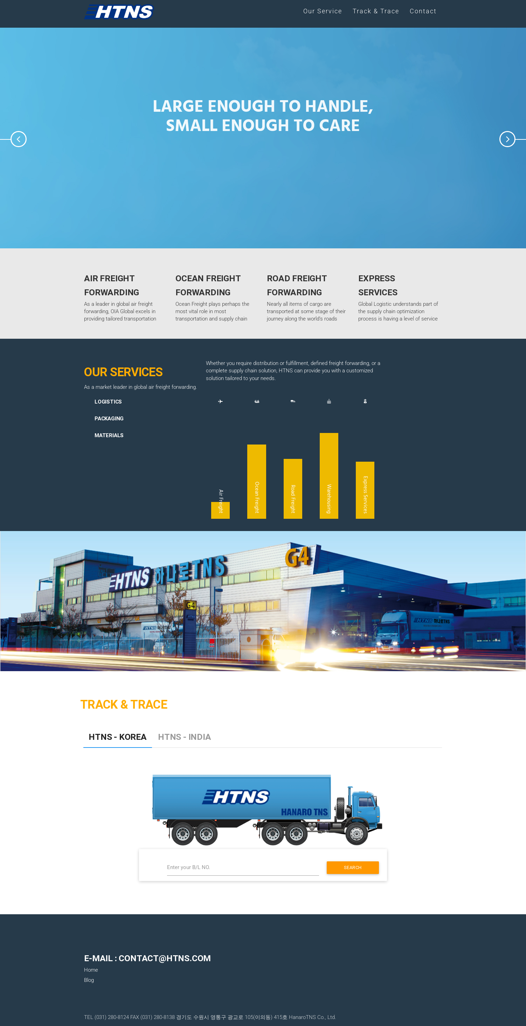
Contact (423, 11)
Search (353, 867)
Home (91, 970)
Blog (89, 980)
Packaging (109, 418)
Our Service (322, 11)
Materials (109, 435)
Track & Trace (376, 11)
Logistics (108, 401)
